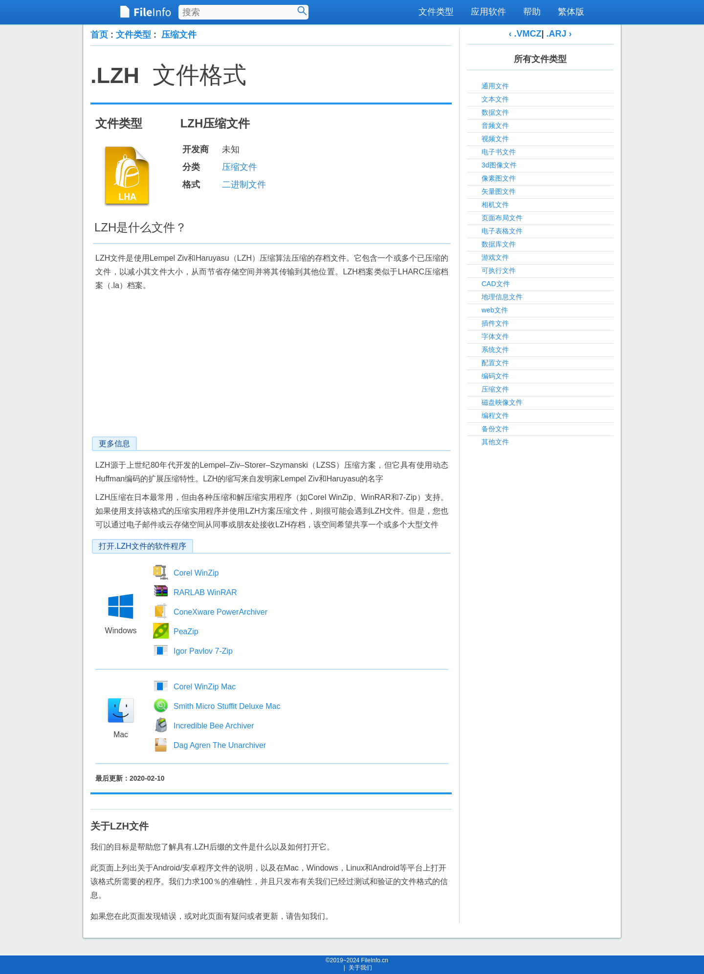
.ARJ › (559, 34)
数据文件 (495, 112)
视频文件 (495, 139)
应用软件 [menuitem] (488, 12)
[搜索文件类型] (243, 12)
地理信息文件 (502, 297)
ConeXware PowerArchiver (220, 612)
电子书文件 (499, 152)
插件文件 (495, 323)
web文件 (495, 310)
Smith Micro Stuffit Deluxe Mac (227, 706)
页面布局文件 (502, 218)
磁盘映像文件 (502, 402)
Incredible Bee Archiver (214, 726)
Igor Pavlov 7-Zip (203, 651)
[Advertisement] (271, 368)
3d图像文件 (499, 165)
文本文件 (495, 99)
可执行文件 (499, 270)
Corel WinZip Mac (205, 687)
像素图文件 (499, 178)
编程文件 (495, 415)
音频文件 (495, 125)
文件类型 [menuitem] (436, 12)
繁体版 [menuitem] (571, 12)
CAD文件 (496, 284)
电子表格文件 (502, 231)
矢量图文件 (499, 191)
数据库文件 (499, 244)
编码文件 (495, 376)
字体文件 (495, 336)
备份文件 (495, 429)
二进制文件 (244, 184)
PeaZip (186, 631)
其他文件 (495, 442)
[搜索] (302, 11)
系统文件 (495, 349)
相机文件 (495, 204)
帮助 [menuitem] (532, 12)
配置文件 (495, 363)
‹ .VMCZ (524, 34)
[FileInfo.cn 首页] (145, 12)
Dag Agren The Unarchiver (220, 745)
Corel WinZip (196, 573)
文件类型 (133, 35)
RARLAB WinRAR (205, 592)
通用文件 (495, 86)
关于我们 (360, 967)
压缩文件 (179, 35)
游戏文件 (495, 257)
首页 (99, 35)
